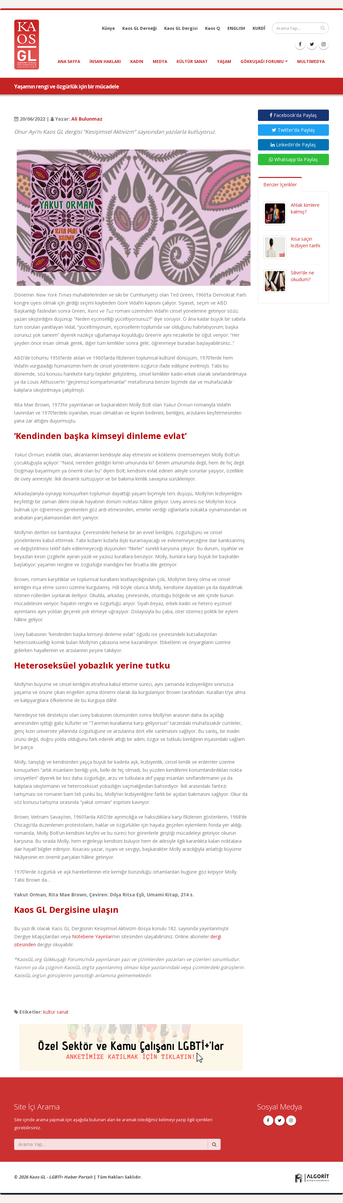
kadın (136, 61)
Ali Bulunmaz (86, 119)
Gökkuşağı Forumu (262, 61)
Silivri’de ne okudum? (302, 275)
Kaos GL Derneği (139, 28)
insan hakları (105, 61)
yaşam (224, 61)
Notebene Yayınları (92, 936)
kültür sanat (192, 61)
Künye (108, 28)
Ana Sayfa (69, 61)
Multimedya (311, 61)
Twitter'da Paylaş (293, 130)
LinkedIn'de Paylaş (293, 144)
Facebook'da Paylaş (293, 115)
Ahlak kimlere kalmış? (305, 208)
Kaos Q (212, 28)
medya (160, 61)
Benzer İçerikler (280, 184)
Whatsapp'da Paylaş (293, 159)
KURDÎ (259, 28)
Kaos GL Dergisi (181, 28)
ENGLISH (236, 28)
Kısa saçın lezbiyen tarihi (305, 242)
